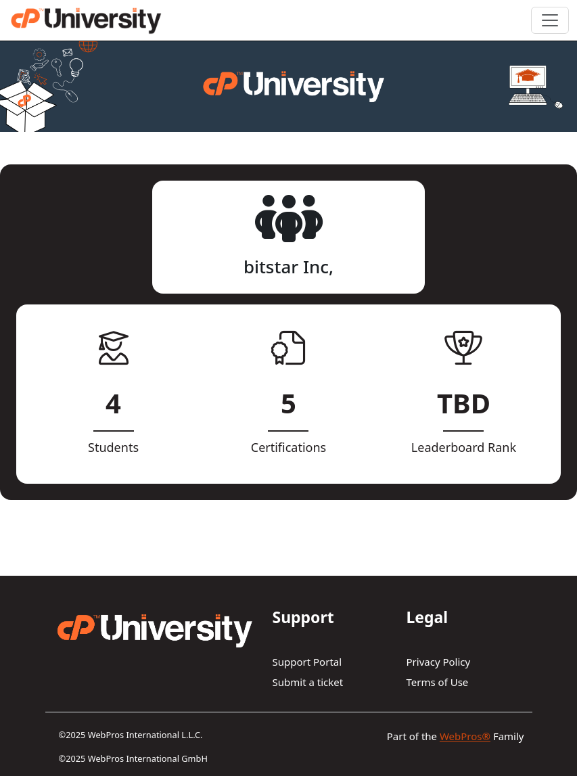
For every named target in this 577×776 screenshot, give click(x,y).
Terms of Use (438, 682)
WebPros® (465, 736)
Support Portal (307, 661)
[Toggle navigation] (550, 20)
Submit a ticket (308, 682)
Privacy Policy (439, 661)
